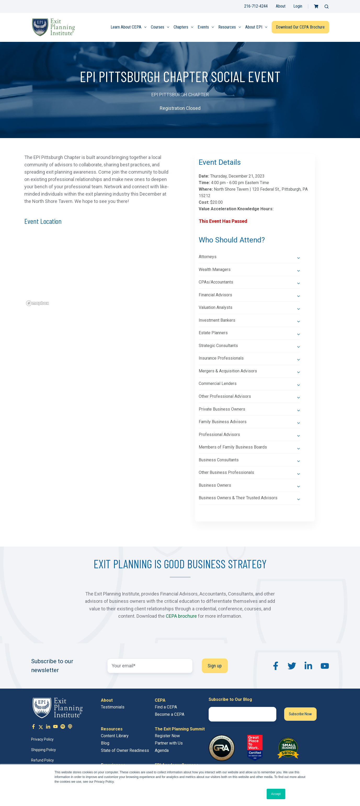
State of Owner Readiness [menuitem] (125, 750)
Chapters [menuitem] (181, 27)
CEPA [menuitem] (160, 700)
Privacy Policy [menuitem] (42, 739)
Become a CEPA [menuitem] (169, 714)
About (280, 6)
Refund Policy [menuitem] (42, 760)
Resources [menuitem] (227, 27)
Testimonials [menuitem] (112, 707)
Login (297, 6)
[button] (326, 6)
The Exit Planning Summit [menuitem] (180, 728)
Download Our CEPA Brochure (300, 27)
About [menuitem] (107, 700)
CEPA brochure (181, 616)
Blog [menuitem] (105, 743)
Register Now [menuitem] (167, 735)
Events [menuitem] (203, 27)
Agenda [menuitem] (162, 750)
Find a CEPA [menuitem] (166, 707)
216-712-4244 (256, 6)
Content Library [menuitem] (115, 735)
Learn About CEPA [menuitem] (126, 27)
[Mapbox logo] (37, 303)
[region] (97, 271)
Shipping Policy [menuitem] (43, 750)
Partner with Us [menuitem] (169, 743)
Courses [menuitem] (157, 27)
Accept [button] (276, 794)
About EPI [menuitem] (253, 27)
